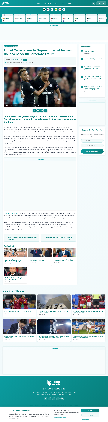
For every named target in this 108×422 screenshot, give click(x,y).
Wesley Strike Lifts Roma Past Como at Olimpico (92, 50)
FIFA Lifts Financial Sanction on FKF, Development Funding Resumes (94, 59)
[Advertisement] (40, 185)
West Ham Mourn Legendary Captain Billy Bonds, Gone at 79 (63, 262)
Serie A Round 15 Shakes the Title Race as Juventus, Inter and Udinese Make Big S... (93, 88)
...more (51, 106)
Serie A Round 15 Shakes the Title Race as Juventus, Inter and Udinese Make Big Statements (54, 339)
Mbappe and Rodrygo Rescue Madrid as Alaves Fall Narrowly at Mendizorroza (88, 339)
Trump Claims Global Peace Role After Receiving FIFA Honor (39, 262)
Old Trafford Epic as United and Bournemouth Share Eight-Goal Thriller (92, 68)
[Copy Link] (45, 110)
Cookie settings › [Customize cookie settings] (85, 419)
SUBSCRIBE (101, 3)
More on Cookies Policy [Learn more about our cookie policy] (60, 417)
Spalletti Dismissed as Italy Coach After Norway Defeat (15, 281)
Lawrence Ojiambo (17, 59)
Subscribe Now (92, 151)
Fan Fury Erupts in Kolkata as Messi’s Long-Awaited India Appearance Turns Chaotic (13, 263)
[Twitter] (38, 110)
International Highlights (11, 46)
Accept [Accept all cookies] (90, 410)
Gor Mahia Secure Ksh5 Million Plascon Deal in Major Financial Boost (92, 78)
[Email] (42, 110)
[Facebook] (34, 110)
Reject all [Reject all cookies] (90, 415)
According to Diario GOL (12, 213)
